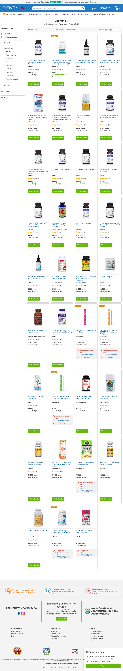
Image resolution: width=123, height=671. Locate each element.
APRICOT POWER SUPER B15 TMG (38, 531)
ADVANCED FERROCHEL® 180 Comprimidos (109, 397)
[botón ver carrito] (118, 8)
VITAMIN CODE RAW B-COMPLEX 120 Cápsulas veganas (86, 463)
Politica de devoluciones (98, 641)
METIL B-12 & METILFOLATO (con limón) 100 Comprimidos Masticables (86, 278)
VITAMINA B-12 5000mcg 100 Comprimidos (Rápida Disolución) (62, 331)
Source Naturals (105, 402)
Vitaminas (63, 24)
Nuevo (55, 14)
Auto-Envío (54, 638)
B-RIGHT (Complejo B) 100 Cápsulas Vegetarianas (83, 397)
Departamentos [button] (35, 14)
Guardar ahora (61, 618)
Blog (12, 636)
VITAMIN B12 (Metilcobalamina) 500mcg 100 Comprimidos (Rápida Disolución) (110, 224)
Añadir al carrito (34, 84)
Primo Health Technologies (60, 229)
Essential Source (33, 122)
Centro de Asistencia (97, 631)
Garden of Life (57, 468)
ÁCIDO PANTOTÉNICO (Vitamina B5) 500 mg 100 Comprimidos (61, 531)
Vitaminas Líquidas (12, 79)
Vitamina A (9, 58)
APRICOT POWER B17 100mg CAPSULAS (84, 116)
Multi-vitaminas (11, 55)
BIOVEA (31, 66)
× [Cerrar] (121, 650)
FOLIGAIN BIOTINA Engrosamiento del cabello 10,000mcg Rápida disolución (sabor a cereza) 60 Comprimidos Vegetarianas (62, 62)
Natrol (54, 336)
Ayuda (93, 9)
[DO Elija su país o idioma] (23, 8)
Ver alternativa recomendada (86, 487)
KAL (30, 402)
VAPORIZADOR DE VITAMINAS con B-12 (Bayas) (86, 331)
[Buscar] (83, 8)
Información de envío (97, 638)
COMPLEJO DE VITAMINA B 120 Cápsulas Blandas (37, 331)
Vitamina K (9, 76)
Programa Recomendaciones (59, 636)
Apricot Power (81, 122)
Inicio (46, 24)
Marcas (47, 14)
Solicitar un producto (97, 636)
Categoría (6, 43)
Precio (5, 98)
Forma (5, 91)
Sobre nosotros (15, 631)
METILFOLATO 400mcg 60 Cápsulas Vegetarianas (60, 277)
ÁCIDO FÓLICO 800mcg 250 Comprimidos (84, 224)
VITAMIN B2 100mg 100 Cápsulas (62, 169)
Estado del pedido (96, 633)
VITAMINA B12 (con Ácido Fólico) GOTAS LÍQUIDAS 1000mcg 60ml (86, 61)
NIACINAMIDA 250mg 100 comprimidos (35, 397)
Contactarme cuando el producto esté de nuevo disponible (87, 356)
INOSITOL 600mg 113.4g (107, 277)
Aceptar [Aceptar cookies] (103, 666)
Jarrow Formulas (57, 282)
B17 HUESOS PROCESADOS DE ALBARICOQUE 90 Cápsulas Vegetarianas (61, 224)
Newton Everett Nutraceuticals (37, 336)
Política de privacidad (65, 667)
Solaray (31, 468)
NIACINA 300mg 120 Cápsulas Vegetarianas (109, 170)
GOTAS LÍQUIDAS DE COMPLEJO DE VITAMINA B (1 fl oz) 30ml (37, 277)
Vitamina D (9, 69)
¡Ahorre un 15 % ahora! (14, 14)
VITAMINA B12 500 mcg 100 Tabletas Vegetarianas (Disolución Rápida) (38, 171)
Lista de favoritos (56, 633)
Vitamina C (9, 65)
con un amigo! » (104, 14)
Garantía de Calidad (17, 633)
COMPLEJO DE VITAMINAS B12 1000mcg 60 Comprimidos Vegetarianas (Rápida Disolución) (62, 117)
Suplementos (54, 24)
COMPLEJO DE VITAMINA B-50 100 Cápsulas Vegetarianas (109, 116)
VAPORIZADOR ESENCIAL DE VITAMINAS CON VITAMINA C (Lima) (61, 398)
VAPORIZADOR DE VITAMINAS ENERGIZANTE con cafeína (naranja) (109, 332)
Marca (5, 85)
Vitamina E (9, 72)
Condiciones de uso (53, 667)
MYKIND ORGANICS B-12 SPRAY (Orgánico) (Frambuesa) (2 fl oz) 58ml (61, 464)
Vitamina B (9, 62)
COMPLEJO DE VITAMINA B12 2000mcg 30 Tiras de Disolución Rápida (37, 117)
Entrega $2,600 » (81, 14)
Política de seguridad (78, 667)
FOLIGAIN (55, 66)
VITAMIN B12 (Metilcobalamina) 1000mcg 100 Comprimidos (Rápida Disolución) (37, 224)
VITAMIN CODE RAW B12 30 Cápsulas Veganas (84, 531)
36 (117, 30)
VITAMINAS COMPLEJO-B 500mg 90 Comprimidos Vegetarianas (110, 61)
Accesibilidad (43, 667)
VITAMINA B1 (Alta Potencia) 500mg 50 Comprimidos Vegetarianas (36, 62)
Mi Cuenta (54, 631)
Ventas (65, 14)
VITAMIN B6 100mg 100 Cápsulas (86, 169)
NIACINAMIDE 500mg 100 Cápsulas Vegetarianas (35, 463)
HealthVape (80, 336)
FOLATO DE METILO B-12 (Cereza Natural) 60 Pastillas (109, 463)
